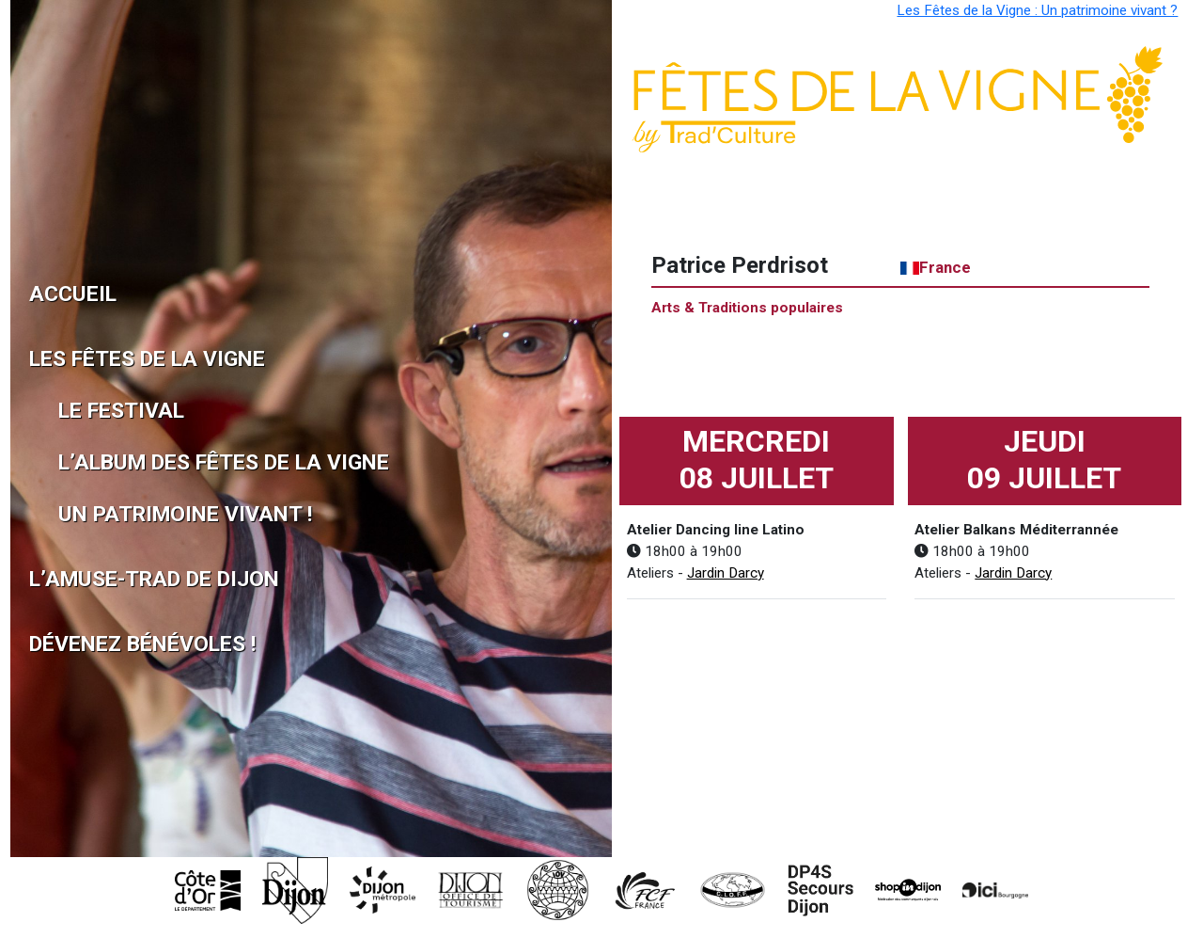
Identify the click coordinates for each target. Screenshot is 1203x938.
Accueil (73, 294)
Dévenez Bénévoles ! (87, 644)
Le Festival (102, 410)
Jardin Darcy (725, 572)
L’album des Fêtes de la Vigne (102, 462)
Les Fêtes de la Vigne (87, 359)
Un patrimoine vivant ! (102, 514)
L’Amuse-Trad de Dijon (87, 579)
